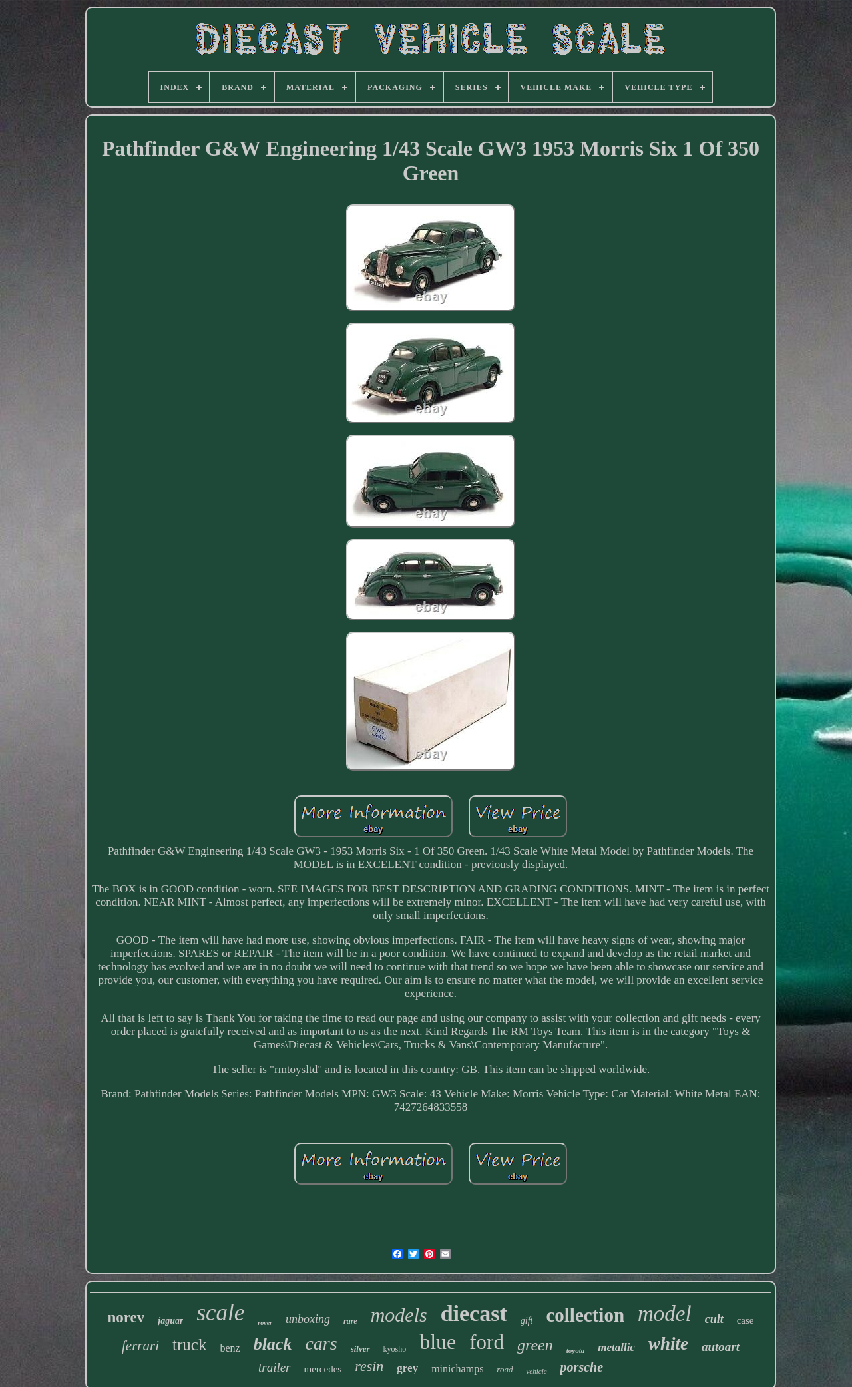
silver (360, 1349)
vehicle (536, 1371)
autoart (721, 1347)
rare (350, 1321)
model (665, 1314)
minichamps (457, 1368)
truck (189, 1345)
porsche (581, 1367)
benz (230, 1348)
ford (486, 1342)
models (399, 1315)
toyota (575, 1350)
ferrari (140, 1346)
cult (714, 1319)
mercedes (323, 1369)
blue (437, 1342)
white (668, 1344)
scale (220, 1313)
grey (407, 1368)
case (745, 1320)
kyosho (395, 1349)
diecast (474, 1313)
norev (125, 1317)
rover (265, 1322)
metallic (616, 1347)
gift (527, 1321)
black (273, 1344)
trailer (274, 1367)
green (535, 1345)
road (505, 1369)
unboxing (308, 1319)
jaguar (170, 1321)
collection (585, 1315)
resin (369, 1366)
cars (321, 1343)
